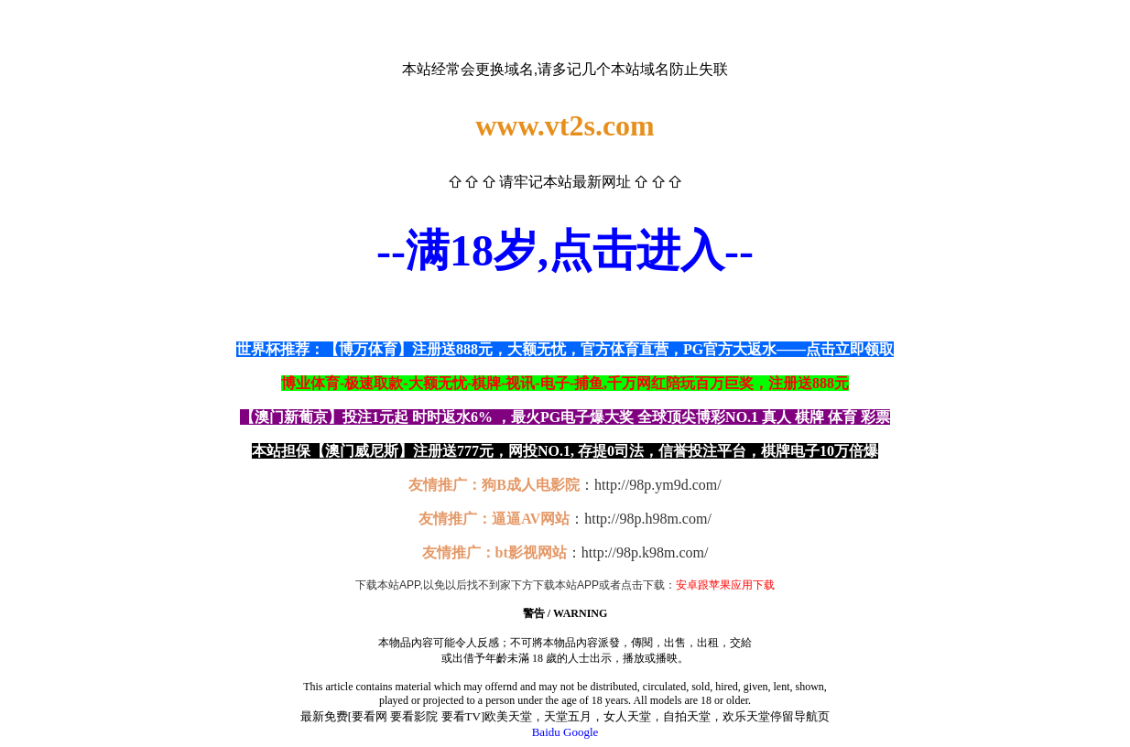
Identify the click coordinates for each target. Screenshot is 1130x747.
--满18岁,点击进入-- (565, 250)
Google (580, 732)
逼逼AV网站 (531, 518)
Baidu (546, 732)
